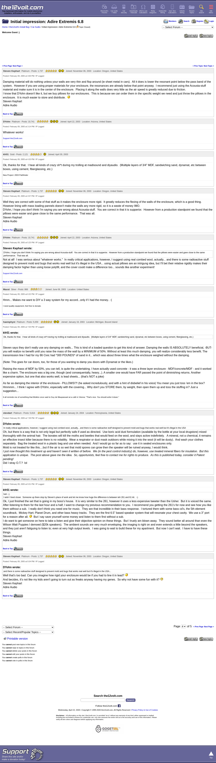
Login (209, 21)
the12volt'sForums (104, 12)
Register (197, 21)
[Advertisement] (108, 51)
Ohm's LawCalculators (143, 12)
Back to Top (8, 114)
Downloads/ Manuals (134, 12)
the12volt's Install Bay (19, 27)
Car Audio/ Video (114, 12)
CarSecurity (124, 12)
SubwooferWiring (163, 12)
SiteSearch (201, 12)
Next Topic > (209, 66)
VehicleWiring (182, 12)
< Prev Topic (198, 66)
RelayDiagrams (152, 12)
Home (5, 27)
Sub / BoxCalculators (172, 12)
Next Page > (18, 66)
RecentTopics (191, 12)
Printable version (17, 638)
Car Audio (35, 27)
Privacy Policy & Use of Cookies (145, 710)
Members (170, 21)
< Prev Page (7, 66)
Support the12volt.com (12, 138)
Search (183, 21)
